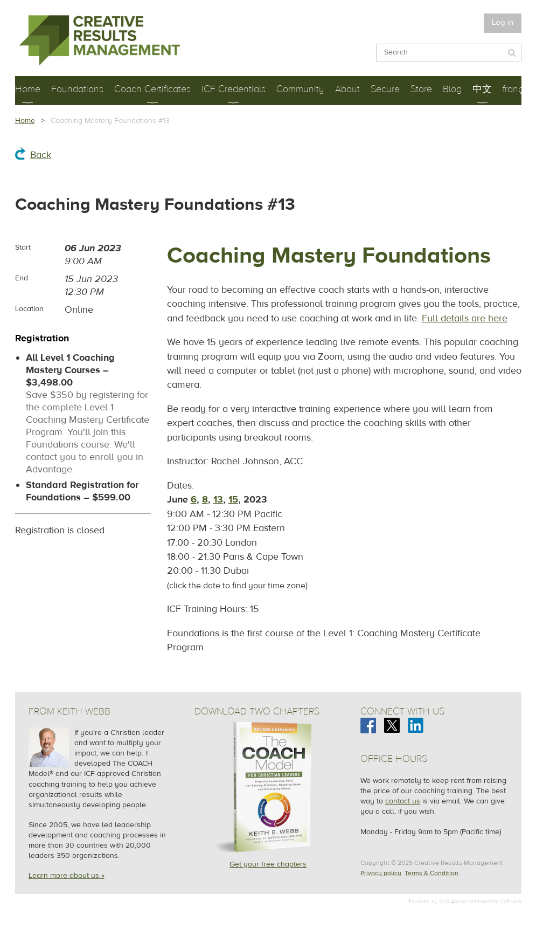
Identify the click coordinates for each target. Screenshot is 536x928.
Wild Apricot (453, 901)
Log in (502, 22)
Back (40, 155)
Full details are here (464, 318)
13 (218, 499)
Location (29, 309)
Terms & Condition (431, 873)
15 (233, 499)
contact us (402, 801)
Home (25, 121)
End (21, 278)
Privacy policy (380, 873)
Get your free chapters (268, 864)
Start (23, 247)
